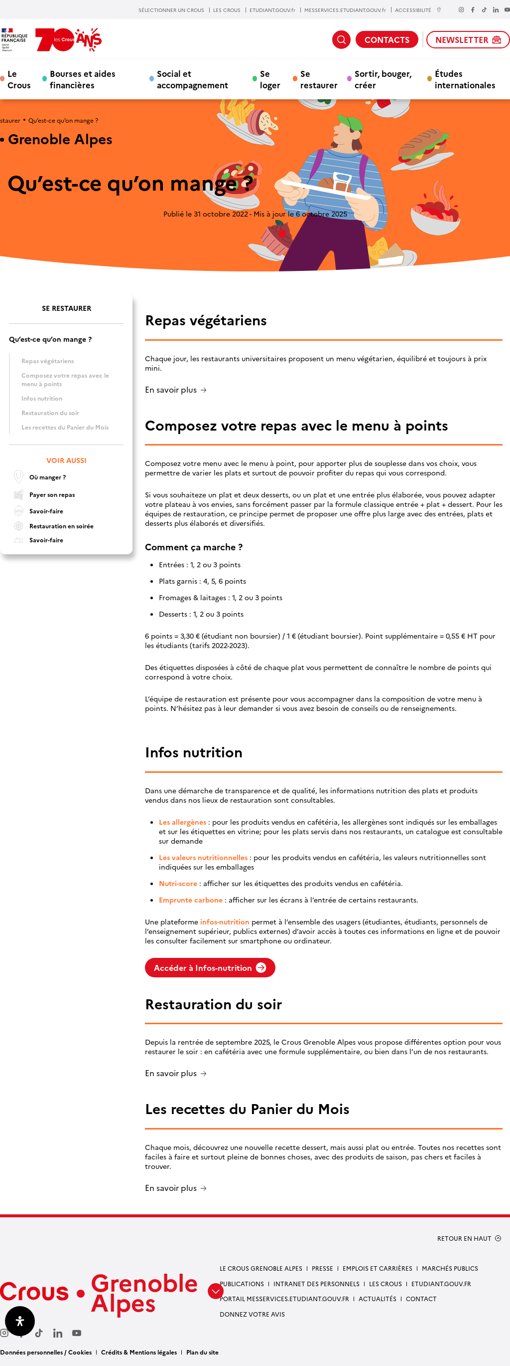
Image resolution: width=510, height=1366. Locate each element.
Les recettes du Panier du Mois (65, 427)
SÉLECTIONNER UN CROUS (171, 9)
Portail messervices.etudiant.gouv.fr (284, 1298)
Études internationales (465, 78)
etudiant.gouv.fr (441, 1283)
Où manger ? (37, 477)
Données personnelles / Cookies (46, 1352)
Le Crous (19, 78)
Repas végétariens (47, 360)
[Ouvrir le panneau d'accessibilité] (20, 1321)
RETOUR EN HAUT (464, 1238)
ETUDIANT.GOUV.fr (272, 9)
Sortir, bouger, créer (383, 78)
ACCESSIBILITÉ (418, 9)
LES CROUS (227, 9)
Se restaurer (319, 78)
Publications (242, 1283)
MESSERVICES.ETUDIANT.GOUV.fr (345, 9)
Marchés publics (450, 1268)
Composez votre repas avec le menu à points (65, 379)
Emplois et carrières (377, 1268)
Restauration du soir (50, 412)
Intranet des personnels (316, 1283)
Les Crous (385, 1283)
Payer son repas (42, 494)
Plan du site (202, 1352)
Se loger (270, 78)
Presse (322, 1268)
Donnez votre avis (252, 1314)
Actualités (377, 1298)
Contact (421, 1298)
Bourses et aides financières (83, 78)
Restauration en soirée (51, 526)
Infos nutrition (41, 398)
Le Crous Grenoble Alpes (261, 1268)
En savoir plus (171, 390)
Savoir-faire (36, 510)
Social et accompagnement (192, 78)
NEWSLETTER (468, 39)
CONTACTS (387, 39)
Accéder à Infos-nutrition (210, 967)
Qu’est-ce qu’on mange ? (50, 339)
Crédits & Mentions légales (139, 1352)
